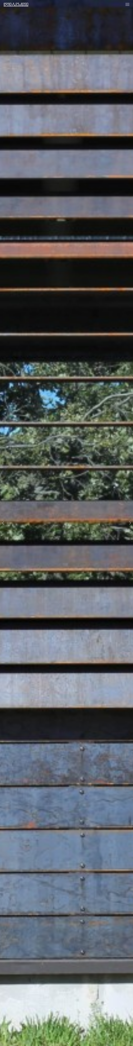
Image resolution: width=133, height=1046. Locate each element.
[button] (3, 523)
